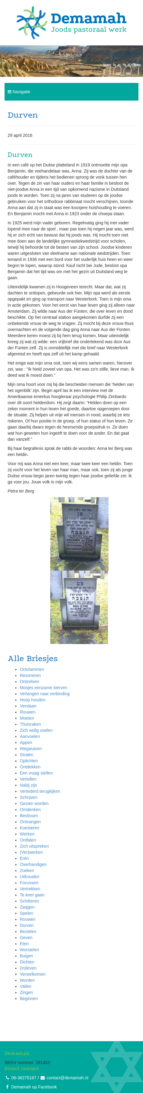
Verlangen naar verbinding (45, 693)
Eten (24, 943)
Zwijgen (27, 907)
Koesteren (29, 827)
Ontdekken (30, 766)
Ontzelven (29, 681)
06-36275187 (24, 1077)
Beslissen (29, 815)
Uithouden (29, 876)
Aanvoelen (30, 736)
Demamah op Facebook (34, 1086)
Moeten (27, 718)
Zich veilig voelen (36, 730)
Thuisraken (30, 724)
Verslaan (28, 705)
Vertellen (28, 779)
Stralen (26, 754)
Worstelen (29, 949)
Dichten (27, 961)
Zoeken (27, 870)
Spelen (26, 913)
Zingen (26, 992)
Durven (27, 925)
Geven (26, 937)
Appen (26, 742)
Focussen (29, 882)
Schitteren (29, 901)
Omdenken (30, 809)
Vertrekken (30, 888)
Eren (24, 858)
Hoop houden (32, 699)
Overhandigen (33, 864)
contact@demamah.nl (67, 1077)
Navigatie (19, 91)
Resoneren (30, 675)
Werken (27, 833)
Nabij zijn (28, 785)
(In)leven (28, 968)
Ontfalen (28, 840)
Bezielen (28, 931)
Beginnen (29, 998)
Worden (27, 980)
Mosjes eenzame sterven (43, 687)
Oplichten (29, 760)
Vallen (25, 986)
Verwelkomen (32, 974)
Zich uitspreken (34, 846)
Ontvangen (30, 821)
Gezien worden (34, 803)
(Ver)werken (31, 852)
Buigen (26, 955)
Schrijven (29, 797)
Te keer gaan (32, 894)
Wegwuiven (31, 748)
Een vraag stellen (36, 773)
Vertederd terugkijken (40, 791)
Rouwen (27, 712)
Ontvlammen (32, 669)
